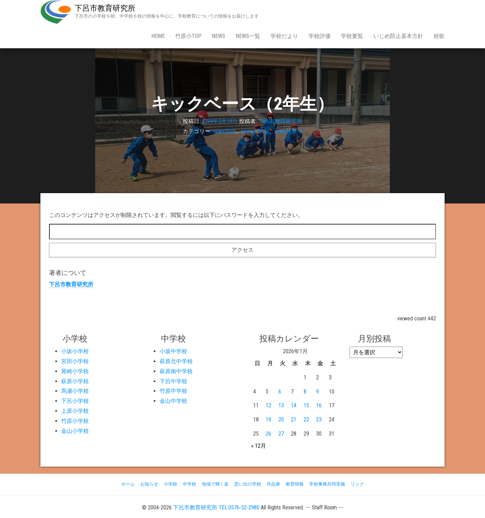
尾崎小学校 (75, 371)
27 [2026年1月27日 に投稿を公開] (281, 433)
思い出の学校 (247, 484)
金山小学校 (75, 431)
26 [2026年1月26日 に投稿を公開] (268, 433)
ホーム (128, 484)
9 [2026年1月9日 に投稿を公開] (317, 391)
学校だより (284, 36)
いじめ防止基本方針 (398, 36)
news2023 (224, 131)
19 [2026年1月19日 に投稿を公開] (268, 419)
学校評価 (319, 36)
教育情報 (295, 484)
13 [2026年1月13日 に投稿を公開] (281, 405)
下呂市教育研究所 (105, 8)
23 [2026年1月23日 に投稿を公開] (319, 419)
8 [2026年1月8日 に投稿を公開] (305, 391)
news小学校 (255, 131)
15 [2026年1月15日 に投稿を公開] (306, 405)
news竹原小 (289, 131)
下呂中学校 (173, 381)
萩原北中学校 (176, 361)
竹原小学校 (75, 421)
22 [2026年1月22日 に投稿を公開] (306, 419)
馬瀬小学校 (75, 391)
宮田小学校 (75, 361)
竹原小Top (188, 36)
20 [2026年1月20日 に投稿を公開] (281, 419)
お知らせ (149, 484)
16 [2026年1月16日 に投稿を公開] (319, 405)
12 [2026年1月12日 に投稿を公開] (268, 405)
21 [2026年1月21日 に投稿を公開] (293, 419)
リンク (357, 484)
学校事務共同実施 (327, 484)
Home (158, 36)
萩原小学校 (75, 381)
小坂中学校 (173, 351)
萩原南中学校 (176, 371)
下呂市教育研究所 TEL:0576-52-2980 (216, 507)
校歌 (439, 36)
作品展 (273, 484)
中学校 (189, 484)
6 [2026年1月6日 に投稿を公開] (279, 391)
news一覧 (248, 36)
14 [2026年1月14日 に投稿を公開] (293, 405)
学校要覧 (352, 36)
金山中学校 (173, 401)
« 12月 (258, 445)
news (218, 36)
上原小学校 (75, 411)
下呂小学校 (75, 401)
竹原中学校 (173, 391)
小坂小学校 (75, 351)
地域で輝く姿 (215, 484)
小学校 (170, 484)
